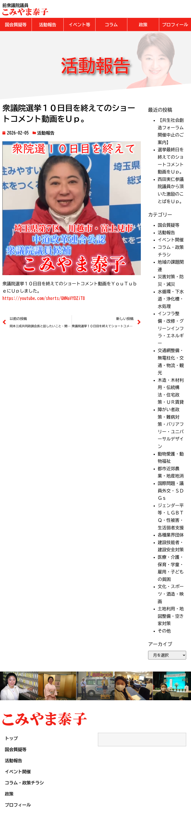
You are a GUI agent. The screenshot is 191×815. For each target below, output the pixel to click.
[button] (16, 24)
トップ (11, 738)
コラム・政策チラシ (24, 782)
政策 (9, 793)
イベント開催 (171, 239)
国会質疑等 (168, 225)
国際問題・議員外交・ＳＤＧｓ (171, 490)
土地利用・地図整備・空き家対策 (171, 615)
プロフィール (18, 804)
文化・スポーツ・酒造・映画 (171, 593)
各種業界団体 (171, 534)
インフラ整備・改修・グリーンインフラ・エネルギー (171, 328)
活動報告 (46, 132)
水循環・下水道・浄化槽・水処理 (171, 298)
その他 (164, 630)
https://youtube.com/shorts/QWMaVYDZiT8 (43, 298)
